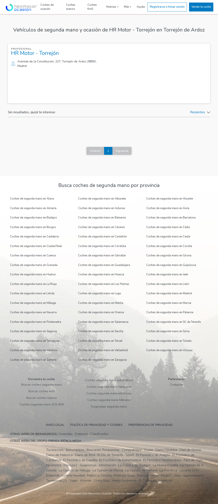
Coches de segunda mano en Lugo (99, 293)
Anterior (95, 151)
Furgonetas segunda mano (109, 407)
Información (107, 465)
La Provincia (168, 470)
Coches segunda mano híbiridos (109, 400)
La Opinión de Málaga (74, 470)
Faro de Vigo (193, 460)
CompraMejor (132, 450)
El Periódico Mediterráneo (162, 460)
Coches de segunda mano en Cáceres (101, 227)
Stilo (177, 475)
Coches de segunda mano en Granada (33, 265)
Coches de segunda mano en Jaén (167, 274)
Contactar (176, 385)
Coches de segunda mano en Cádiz (168, 227)
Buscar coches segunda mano (41, 385)
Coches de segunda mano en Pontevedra (35, 322)
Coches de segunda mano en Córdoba (102, 246)
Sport (130, 455)
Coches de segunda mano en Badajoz (33, 218)
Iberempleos (75, 450)
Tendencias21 (56, 480)
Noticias (111, 7)
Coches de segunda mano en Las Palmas (103, 284)
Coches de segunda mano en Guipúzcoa (171, 265)
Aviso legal (55, 425)
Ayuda (141, 7)
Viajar (73, 480)
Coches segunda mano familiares (108, 387)
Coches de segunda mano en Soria (167, 331)
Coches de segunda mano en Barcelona (171, 218)
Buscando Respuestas (103, 450)
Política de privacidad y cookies (96, 425)
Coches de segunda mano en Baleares (102, 218)
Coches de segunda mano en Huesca (101, 274)
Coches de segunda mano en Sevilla (100, 331)
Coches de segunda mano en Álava (32, 199)
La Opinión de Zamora (141, 470)
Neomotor (53, 465)
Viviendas (65, 434)
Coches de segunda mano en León (167, 284)
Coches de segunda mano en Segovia (33, 331)
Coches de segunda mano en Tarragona (34, 341)
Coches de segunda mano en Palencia (169, 312)
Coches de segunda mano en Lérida (32, 293)
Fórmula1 (70, 465)
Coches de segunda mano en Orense (101, 312)
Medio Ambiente (124, 480)
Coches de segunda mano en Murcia (168, 303)
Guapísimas (88, 465)
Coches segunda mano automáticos (109, 380)
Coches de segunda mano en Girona (168, 255)
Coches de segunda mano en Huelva (33, 274)
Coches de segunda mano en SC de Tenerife (173, 322)
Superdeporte (193, 475)
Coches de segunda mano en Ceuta (168, 236)
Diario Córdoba (166, 450)
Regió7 (166, 475)
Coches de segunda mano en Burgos (33, 227)
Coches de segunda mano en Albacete (102, 199)
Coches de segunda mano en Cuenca (33, 255)
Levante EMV (189, 470)
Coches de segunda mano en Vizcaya (169, 350)
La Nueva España (165, 465)
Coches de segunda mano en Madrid (169, 293)
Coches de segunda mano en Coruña (169, 246)
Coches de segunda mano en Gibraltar (102, 255)
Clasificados (99, 434)
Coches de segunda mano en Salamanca (103, 322)
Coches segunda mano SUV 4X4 (42, 404)
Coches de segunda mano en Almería (33, 208)
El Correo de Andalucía (155, 480)
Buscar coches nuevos (41, 398)
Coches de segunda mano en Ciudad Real (36, 246)
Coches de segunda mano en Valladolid (103, 350)
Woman (86, 480)
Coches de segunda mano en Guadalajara (104, 265)
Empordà (52, 475)
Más (126, 7)
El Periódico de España (80, 460)
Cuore (148, 450)
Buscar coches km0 (42, 391)
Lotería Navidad (73, 475)
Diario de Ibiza (85, 455)
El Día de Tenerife (110, 455)
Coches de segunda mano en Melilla (100, 303)
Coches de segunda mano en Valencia (33, 350)
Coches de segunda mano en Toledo (169, 341)
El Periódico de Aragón (153, 455)
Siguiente (122, 151)
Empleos (81, 434)
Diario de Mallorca (59, 455)
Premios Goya (124, 475)
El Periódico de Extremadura (120, 460)
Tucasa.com (54, 450)
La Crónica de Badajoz (134, 465)
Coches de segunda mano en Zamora (33, 360)
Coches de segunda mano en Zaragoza (102, 360)
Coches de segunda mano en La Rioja (33, 284)
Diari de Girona (190, 450)
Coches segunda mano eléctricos (108, 393)
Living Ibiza (101, 480)
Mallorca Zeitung (99, 475)
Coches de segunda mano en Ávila (167, 208)
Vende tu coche (201, 7)
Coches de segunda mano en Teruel (100, 341)
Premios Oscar (148, 475)
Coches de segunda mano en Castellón (102, 236)
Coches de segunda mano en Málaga (33, 303)
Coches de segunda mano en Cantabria (34, 236)
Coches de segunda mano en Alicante (169, 199)
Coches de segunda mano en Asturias (101, 208)
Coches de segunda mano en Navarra (33, 312)
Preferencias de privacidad (151, 425)
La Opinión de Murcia (108, 470)
